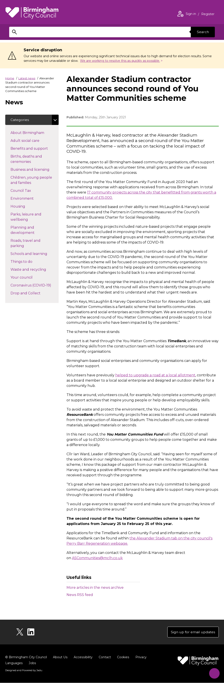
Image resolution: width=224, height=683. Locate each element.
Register (207, 14)
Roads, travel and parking (25, 243)
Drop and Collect (33, 293)
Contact (104, 657)
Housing (25, 206)
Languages (14, 663)
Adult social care (32, 140)
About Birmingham (34, 132)
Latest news (26, 78)
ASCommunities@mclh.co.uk (97, 558)
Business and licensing (34, 169)
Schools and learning (34, 253)
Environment (29, 198)
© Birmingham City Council (26, 657)
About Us (60, 657)
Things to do (29, 261)
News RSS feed (79, 595)
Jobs (32, 663)
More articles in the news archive (95, 587)
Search (202, 32)
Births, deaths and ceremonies (28, 159)
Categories (19, 120)
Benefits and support (34, 148)
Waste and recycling (34, 269)
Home (9, 78)
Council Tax (28, 190)
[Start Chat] (214, 673)
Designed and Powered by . (23, 670)
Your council (29, 277)
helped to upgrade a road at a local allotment (155, 375)
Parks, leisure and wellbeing (27, 217)
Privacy (139, 657)
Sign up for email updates (192, 632)
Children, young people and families (31, 180)
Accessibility (82, 657)
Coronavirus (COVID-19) (34, 285)
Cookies (122, 657)
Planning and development (30, 230)
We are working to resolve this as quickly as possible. (120, 61)
